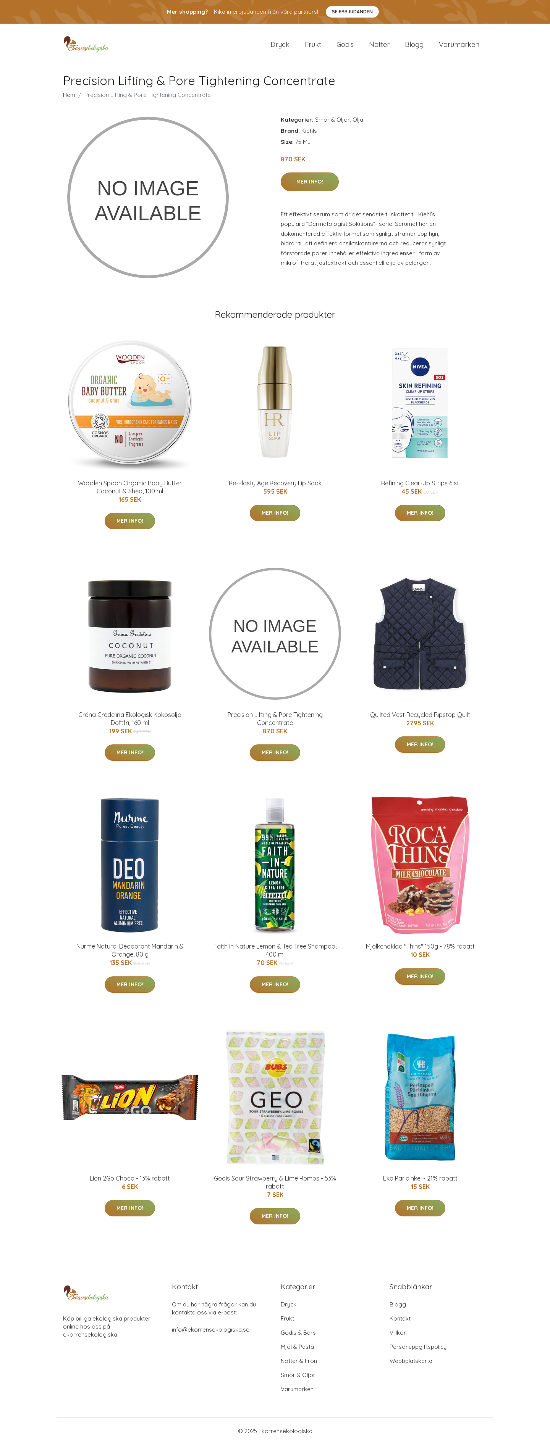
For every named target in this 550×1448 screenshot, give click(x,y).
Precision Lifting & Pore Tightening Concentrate (275, 722)
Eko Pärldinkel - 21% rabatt (420, 1182)
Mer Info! (309, 185)
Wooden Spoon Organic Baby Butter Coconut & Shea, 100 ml (130, 491)
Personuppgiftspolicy (418, 1350)
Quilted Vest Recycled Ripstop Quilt (420, 718)
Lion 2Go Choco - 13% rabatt (130, 1182)
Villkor (398, 1336)
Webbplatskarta (411, 1364)
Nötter (379, 46)
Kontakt (400, 1322)
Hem (69, 98)
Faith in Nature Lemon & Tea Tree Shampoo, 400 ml (275, 954)
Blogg (414, 46)
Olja (358, 123)
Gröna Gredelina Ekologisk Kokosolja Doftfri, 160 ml (129, 722)
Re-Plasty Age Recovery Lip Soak (275, 487)
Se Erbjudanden (352, 11)
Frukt (313, 46)
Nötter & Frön (299, 1364)
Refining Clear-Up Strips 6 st (420, 487)
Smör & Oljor (332, 123)
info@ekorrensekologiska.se (210, 1333)
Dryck (280, 46)
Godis (345, 46)
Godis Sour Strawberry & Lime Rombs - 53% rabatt (275, 1186)
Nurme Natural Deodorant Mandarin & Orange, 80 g (130, 954)
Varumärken (459, 46)
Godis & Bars (298, 1336)
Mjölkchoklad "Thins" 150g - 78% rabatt (420, 950)
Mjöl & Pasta (297, 1350)
